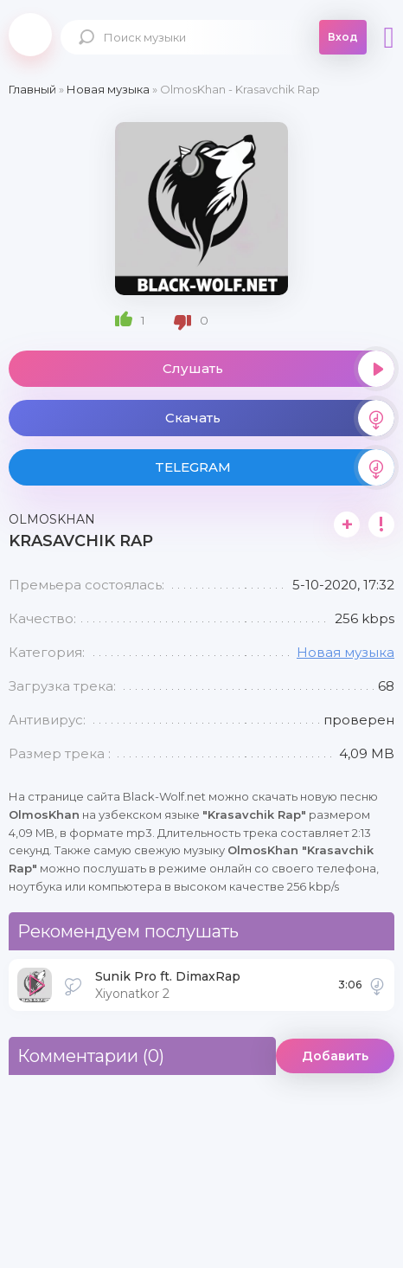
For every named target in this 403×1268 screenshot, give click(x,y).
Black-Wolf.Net (30, 34)
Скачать (279, 418)
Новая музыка (345, 652)
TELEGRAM (274, 467)
